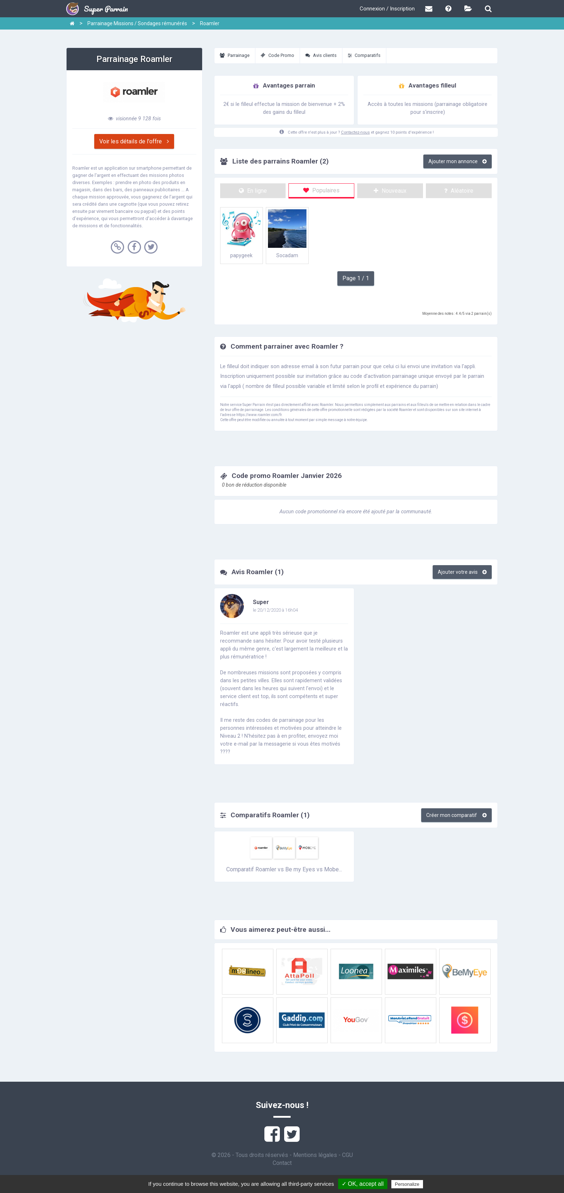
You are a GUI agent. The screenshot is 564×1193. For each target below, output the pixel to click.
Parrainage (235, 55)
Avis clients (321, 55)
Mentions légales (315, 1155)
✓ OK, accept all (363, 1184)
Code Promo (277, 55)
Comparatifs (364, 55)
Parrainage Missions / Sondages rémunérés (137, 23)
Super (261, 602)
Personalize (407, 1184)
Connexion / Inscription (387, 8)
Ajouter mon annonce (457, 161)
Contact (282, 1163)
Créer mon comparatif (456, 815)
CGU (347, 1155)
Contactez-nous (355, 132)
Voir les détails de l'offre (134, 141)
